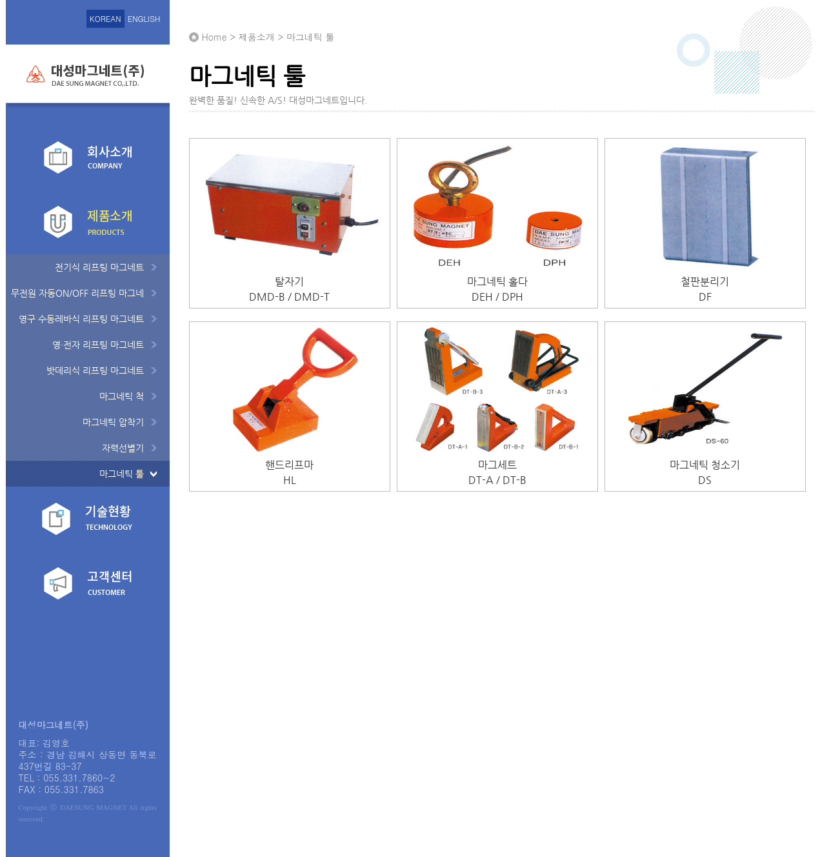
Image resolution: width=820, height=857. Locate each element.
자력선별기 (123, 448)
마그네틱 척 (121, 396)
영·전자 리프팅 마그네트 (98, 344)
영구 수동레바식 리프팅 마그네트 (81, 319)
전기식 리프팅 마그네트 (99, 267)
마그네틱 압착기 (113, 422)
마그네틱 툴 (121, 474)
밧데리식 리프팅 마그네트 (95, 370)
